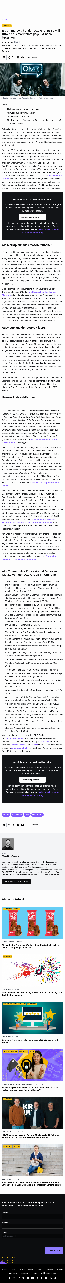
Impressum (13, 1273)
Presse (30, 1269)
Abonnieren (54, 1251)
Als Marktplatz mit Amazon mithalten (23, 109)
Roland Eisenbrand (11, 1084)
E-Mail (4, 1232)
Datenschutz (25, 1273)
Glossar (60, 1269)
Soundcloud (11, 738)
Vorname (5, 1213)
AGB (35, 1273)
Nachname (6, 1222)
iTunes (21, 738)
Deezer (34, 745)
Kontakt (39, 1269)
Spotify (14, 745)
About (13, 1269)
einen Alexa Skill (19, 748)
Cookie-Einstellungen (48, 1273)
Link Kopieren (32, 57)
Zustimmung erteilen (32, 217)
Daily (4, 19)
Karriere (22, 1269)
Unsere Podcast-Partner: (18, 116)
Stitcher (22, 745)
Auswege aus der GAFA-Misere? (22, 113)
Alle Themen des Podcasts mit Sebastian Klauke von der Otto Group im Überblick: (35, 121)
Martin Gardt (8, 942)
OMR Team (6, 989)
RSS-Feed (45, 741)
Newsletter (50, 1269)
